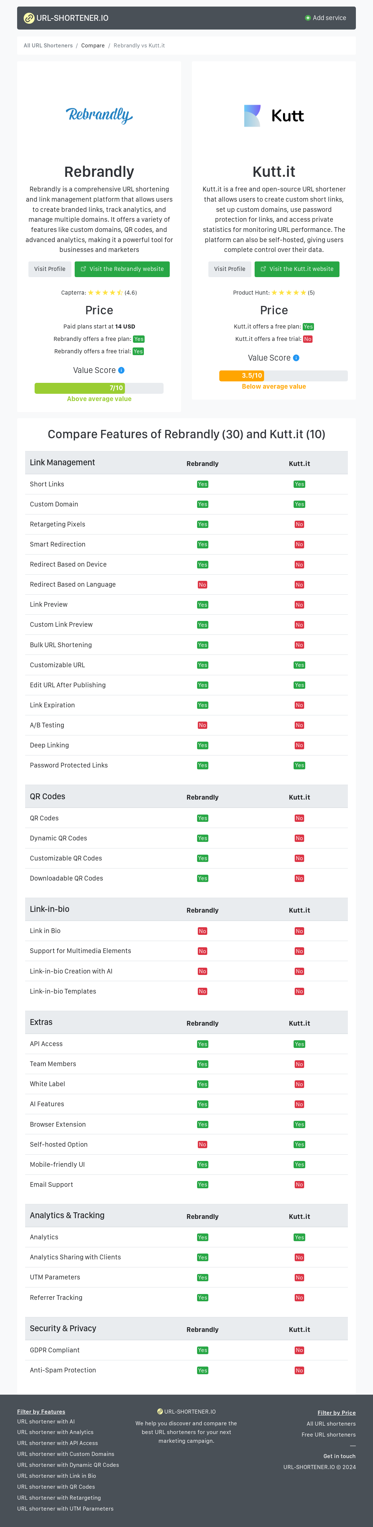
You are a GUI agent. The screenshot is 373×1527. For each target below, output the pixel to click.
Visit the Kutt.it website (297, 268)
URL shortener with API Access (57, 1442)
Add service (325, 17)
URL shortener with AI (46, 1421)
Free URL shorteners (329, 1434)
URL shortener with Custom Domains (65, 1453)
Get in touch (339, 1456)
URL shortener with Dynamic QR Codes (68, 1464)
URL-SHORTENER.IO (66, 18)
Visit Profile (50, 268)
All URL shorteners (331, 1423)
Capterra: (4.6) (99, 292)
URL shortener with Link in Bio (56, 1475)
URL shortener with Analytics (55, 1432)
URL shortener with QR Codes (56, 1486)
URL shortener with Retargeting (59, 1497)
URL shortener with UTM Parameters (65, 1508)
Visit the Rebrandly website (122, 268)
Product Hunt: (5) (274, 292)
